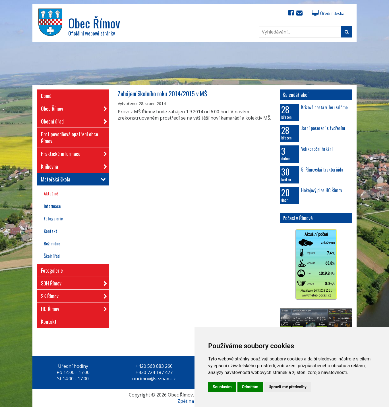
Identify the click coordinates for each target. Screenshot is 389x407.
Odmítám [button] (250, 387)
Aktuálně (51, 193)
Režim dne (52, 243)
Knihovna (72, 165)
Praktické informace (72, 152)
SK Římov (72, 295)
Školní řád (52, 256)
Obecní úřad (72, 120)
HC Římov (72, 307)
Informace (52, 206)
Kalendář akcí (296, 94)
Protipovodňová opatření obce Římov (69, 137)
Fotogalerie (53, 218)
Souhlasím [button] (222, 387)
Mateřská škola (72, 179)
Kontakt (50, 231)
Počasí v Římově (298, 218)
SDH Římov (72, 282)
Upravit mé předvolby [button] (287, 387)
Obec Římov (72, 107)
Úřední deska (328, 13)
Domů (46, 95)
